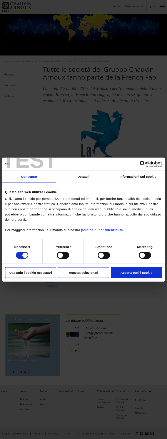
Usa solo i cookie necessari (30, 272)
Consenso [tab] (29, 176)
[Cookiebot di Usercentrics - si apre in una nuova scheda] (143, 164)
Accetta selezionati (83, 272)
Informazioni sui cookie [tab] (138, 176)
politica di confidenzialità (102, 230)
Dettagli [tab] (83, 176)
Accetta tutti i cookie (136, 272)
